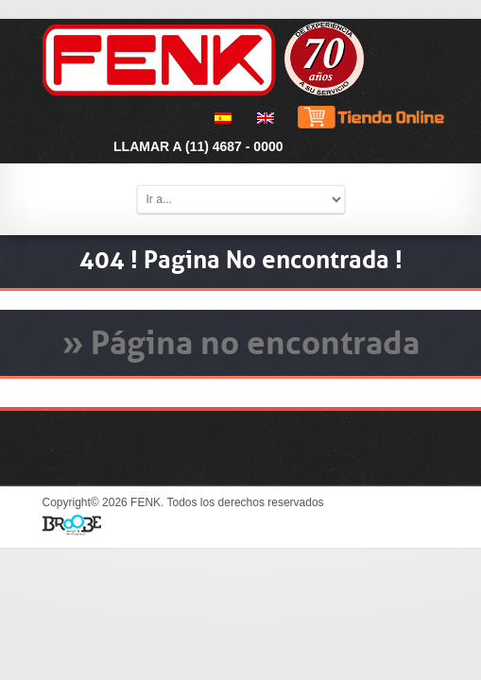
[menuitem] (219, 118)
